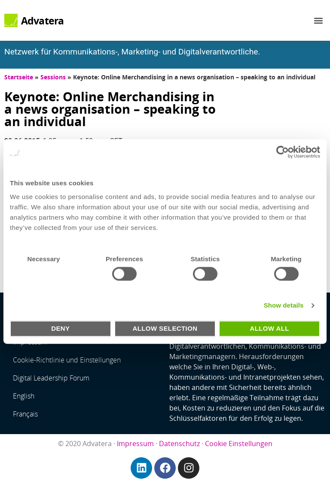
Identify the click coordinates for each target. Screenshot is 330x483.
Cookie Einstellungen (238, 443)
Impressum (135, 443)
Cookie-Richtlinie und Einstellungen (67, 360)
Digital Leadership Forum (51, 378)
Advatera (42, 20)
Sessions (53, 77)
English (23, 396)
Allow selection (164, 328)
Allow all (269, 328)
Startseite (18, 77)
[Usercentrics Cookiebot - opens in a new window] (282, 151)
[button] (319, 20)
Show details (284, 305)
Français (25, 414)
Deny (60, 328)
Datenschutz (179, 443)
